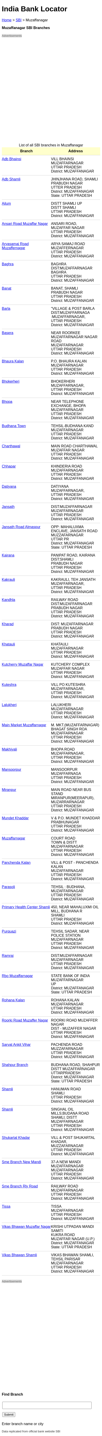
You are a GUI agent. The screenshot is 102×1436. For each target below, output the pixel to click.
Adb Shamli (11, 179)
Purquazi (9, 931)
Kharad (8, 624)
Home (7, 20)
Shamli (7, 1089)
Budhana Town (14, 426)
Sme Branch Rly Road (20, 1186)
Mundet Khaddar (15, 818)
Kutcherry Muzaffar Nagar (22, 664)
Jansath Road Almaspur (21, 527)
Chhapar (9, 466)
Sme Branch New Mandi (21, 1162)
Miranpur (9, 790)
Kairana (8, 555)
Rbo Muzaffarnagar (17, 976)
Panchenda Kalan (16, 863)
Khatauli (8, 644)
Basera (7, 333)
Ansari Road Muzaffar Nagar (25, 224)
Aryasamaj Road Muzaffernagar (15, 246)
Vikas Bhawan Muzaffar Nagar (26, 1227)
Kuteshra (9, 685)
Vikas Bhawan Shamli (19, 1255)
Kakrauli (8, 579)
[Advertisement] (51, 92)
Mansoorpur (11, 769)
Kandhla (8, 600)
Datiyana (9, 486)
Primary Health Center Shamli (26, 907)
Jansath (8, 507)
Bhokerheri (10, 381)
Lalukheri (9, 705)
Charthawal (11, 446)
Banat (6, 288)
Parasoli (8, 887)
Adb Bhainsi (11, 159)
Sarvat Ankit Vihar (16, 1045)
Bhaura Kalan (13, 361)
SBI (19, 20)
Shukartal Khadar (16, 1138)
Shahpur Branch (15, 1065)
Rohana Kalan (13, 1000)
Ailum (6, 203)
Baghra (8, 264)
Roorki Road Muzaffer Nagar (25, 1020)
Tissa (6, 1206)
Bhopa (7, 402)
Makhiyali (9, 749)
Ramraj (8, 956)
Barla (6, 308)
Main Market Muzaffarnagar (24, 725)
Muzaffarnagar (13, 838)
